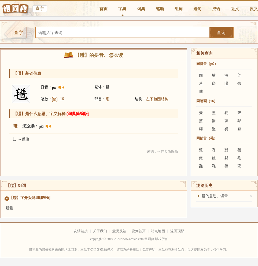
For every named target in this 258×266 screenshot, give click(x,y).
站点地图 (158, 231)
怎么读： (31, 126)
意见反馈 (119, 231)
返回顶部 (177, 231)
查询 (221, 32)
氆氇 (9, 208)
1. (14, 139)
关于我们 (100, 231)
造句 (197, 9)
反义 (254, 9)
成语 (216, 9)
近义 (235, 9)
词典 (141, 9)
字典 (122, 9)
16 (62, 99)
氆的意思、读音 (215, 196)
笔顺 (160, 9)
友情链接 (81, 231)
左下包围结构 (157, 99)
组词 (179, 9)
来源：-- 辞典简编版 (162, 151)
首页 (103, 9)
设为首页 (139, 231)
